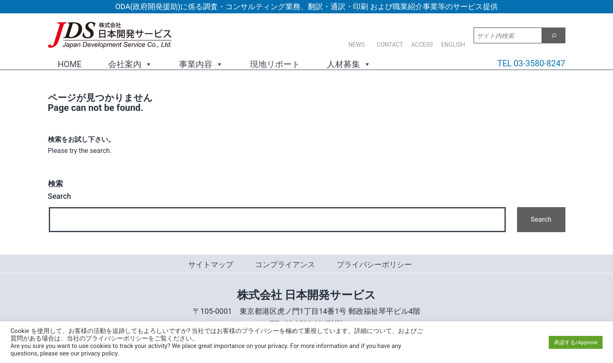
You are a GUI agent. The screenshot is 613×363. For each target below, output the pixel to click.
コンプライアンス (285, 264)
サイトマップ (210, 264)
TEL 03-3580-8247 (531, 63)
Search (59, 190)
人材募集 (349, 64)
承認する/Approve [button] (576, 342)
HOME (70, 64)
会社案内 (130, 64)
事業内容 (201, 64)
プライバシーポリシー (374, 264)
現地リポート (275, 64)
